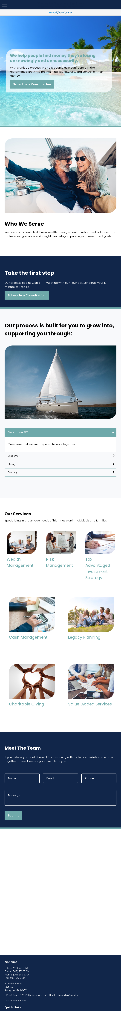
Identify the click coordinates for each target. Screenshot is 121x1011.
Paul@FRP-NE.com (15, 1000)
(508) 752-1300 (20, 971)
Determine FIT (18, 432)
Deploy (12, 472)
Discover (14, 455)
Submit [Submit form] (13, 815)
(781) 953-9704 (21, 974)
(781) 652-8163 (20, 968)
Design (12, 464)
